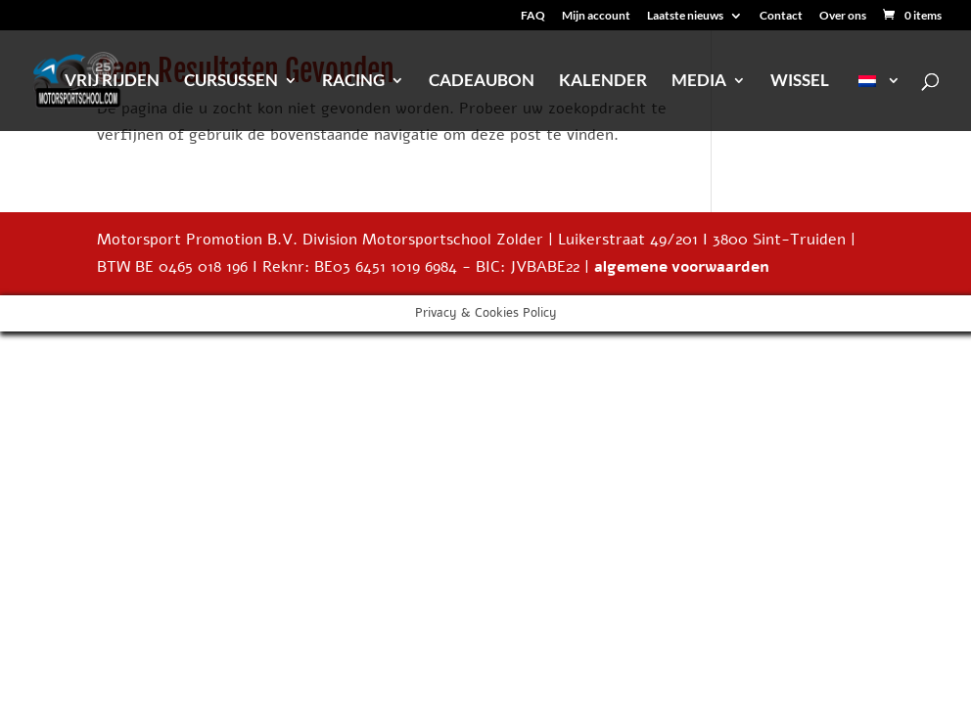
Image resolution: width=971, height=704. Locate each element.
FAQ (533, 16)
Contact (781, 16)
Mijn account (596, 16)
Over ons (842, 16)
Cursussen (231, 81)
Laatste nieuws (685, 16)
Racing (353, 81)
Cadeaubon (481, 81)
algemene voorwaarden (681, 267)
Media (698, 81)
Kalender (603, 81)
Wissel (799, 81)
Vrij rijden (112, 81)
